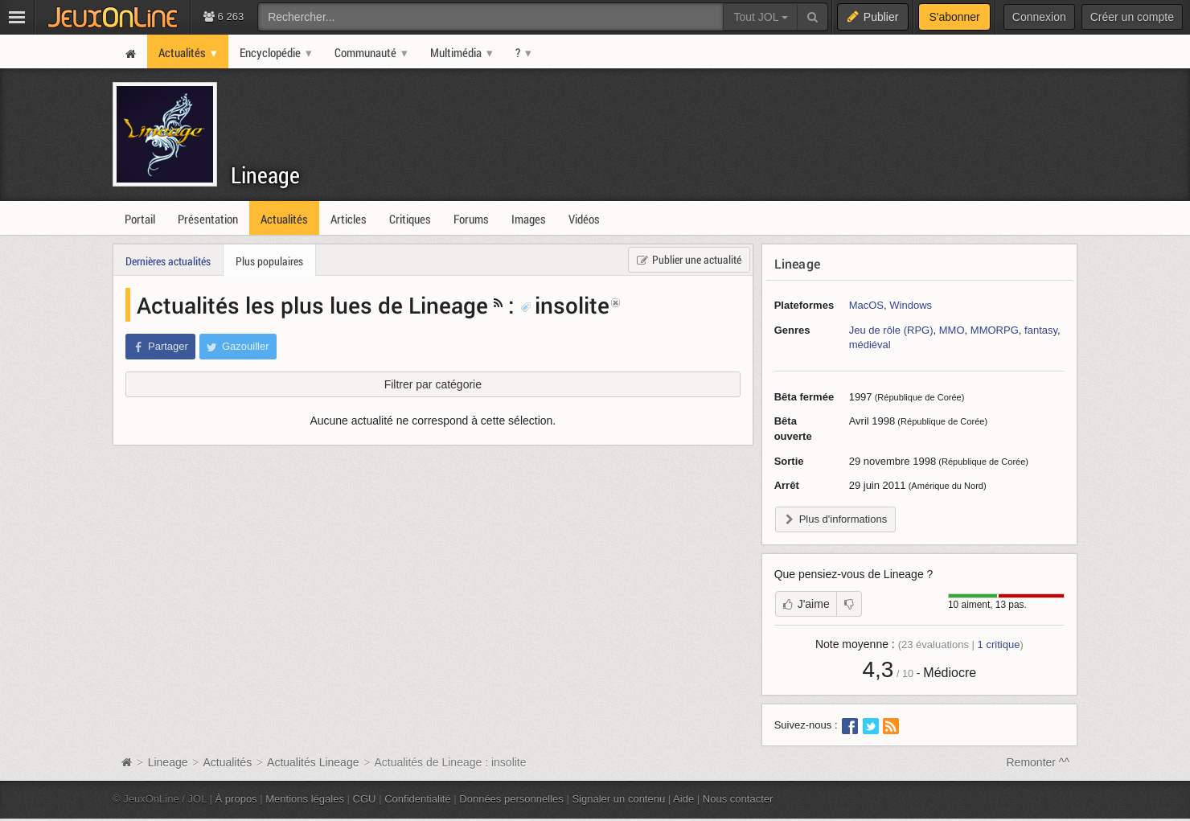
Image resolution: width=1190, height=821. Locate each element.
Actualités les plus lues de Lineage (312, 304)
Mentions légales (304, 799)
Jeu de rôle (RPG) (891, 330)
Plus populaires (269, 261)
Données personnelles (511, 799)
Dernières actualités (168, 261)
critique (999, 644)
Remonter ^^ (1038, 762)
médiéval (870, 345)
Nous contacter (738, 799)
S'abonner (954, 16)
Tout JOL (760, 16)
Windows (910, 305)
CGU (364, 799)
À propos (236, 799)
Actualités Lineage (313, 762)
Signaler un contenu (618, 799)
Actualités (227, 762)
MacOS (866, 305)
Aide (683, 799)
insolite (564, 304)
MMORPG (994, 330)
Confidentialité (417, 799)
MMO (952, 330)
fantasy (1040, 330)
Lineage (265, 175)
